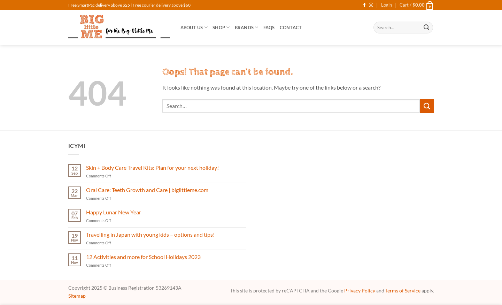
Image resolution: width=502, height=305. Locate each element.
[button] (386, 5)
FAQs (269, 27)
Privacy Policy (359, 290)
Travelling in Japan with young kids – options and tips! (150, 234)
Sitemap (77, 296)
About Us (194, 27)
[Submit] (426, 27)
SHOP (221, 27)
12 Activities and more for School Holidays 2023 (143, 256)
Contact (291, 27)
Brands (246, 27)
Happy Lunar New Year (113, 212)
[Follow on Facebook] (364, 5)
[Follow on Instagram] (371, 5)
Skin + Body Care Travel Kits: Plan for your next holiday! (152, 167)
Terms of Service (402, 290)
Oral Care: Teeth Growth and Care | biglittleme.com (147, 189)
